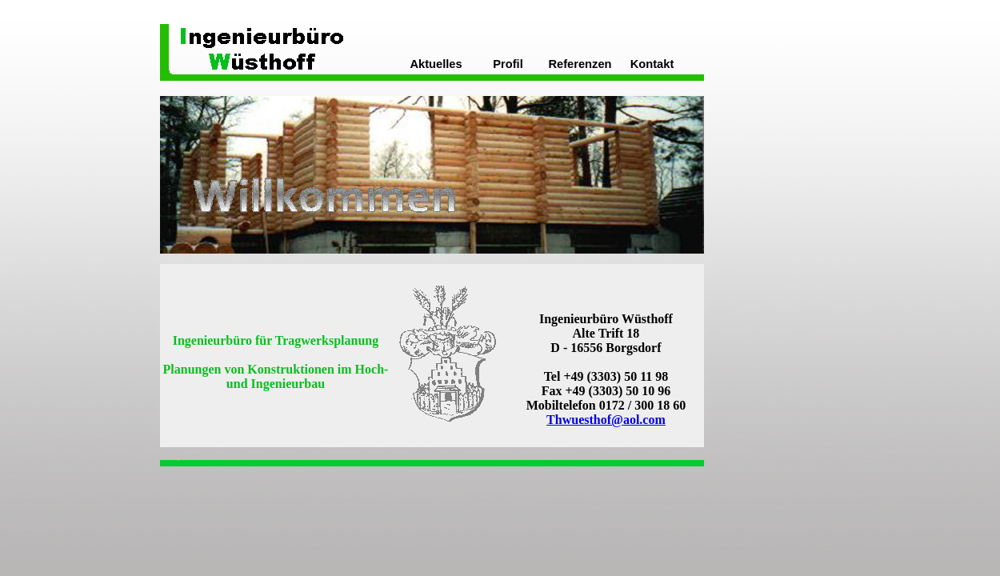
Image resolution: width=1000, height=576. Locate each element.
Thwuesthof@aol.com (606, 419)
